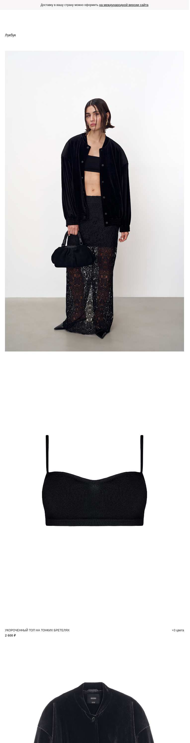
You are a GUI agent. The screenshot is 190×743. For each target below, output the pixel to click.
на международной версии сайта (123, 5)
